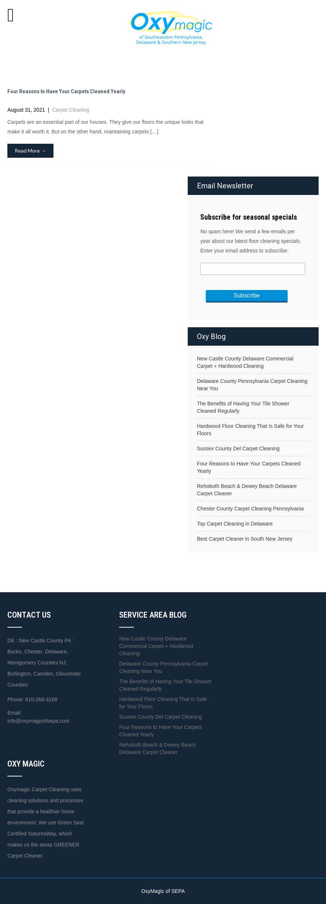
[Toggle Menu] (10, 15)
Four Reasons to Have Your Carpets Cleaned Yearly (66, 91)
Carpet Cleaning (70, 110)
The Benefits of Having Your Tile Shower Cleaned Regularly (243, 407)
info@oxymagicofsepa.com (38, 721)
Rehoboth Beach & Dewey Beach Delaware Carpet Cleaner (247, 489)
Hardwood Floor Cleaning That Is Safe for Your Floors (250, 429)
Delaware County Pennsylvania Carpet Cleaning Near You (252, 384)
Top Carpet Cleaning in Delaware (235, 524)
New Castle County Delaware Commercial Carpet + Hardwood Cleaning (245, 362)
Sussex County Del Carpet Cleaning (238, 448)
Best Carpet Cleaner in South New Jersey (244, 539)
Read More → (30, 150)
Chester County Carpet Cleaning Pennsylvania (250, 509)
